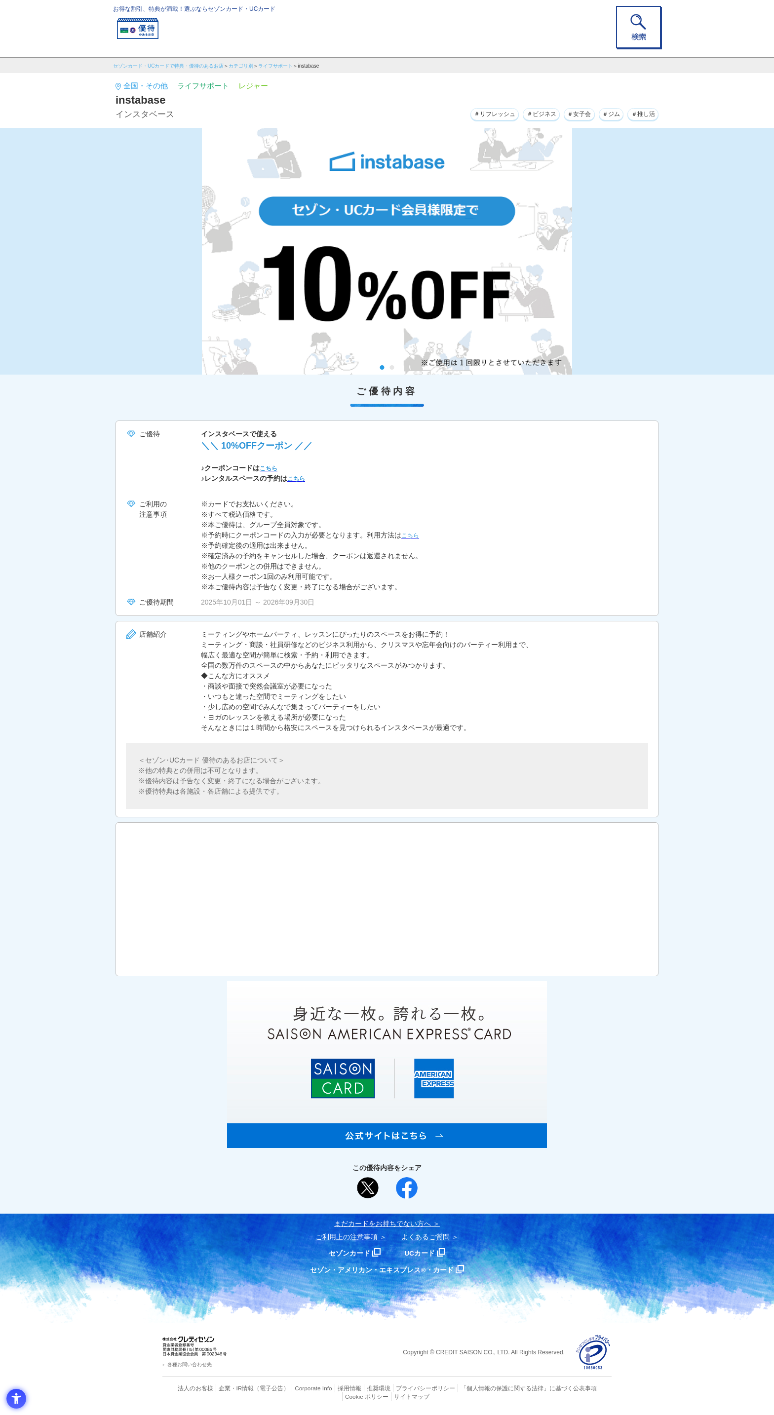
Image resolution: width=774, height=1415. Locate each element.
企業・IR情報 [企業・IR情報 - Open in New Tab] (224, 1388)
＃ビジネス (522, 113)
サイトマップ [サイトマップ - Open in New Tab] (387, 1396)
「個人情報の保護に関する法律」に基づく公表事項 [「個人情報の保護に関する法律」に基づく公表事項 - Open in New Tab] (495, 1388)
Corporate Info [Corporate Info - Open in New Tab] (296, 1388)
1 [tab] (382, 367)
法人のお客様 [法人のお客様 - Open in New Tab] (186, 1388)
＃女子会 (566, 113)
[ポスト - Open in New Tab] (368, 1188)
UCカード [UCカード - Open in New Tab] (422, 1253)
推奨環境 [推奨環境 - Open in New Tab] (357, 1388)
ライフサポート (275, 66)
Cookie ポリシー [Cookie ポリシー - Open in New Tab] (584, 1388)
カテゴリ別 (241, 66)
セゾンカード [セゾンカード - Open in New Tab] (347, 1253)
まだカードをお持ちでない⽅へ (382, 1223)
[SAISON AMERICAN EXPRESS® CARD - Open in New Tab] (387, 1143)
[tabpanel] (387, 251)
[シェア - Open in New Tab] (407, 1188)
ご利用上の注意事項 (346, 1237)
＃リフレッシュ (468, 113)
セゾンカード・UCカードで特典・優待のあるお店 (168, 66)
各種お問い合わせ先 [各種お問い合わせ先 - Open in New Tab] (189, 1364)
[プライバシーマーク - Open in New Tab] (593, 1352)
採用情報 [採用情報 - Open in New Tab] (330, 1388)
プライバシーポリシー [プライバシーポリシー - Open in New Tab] (401, 1388)
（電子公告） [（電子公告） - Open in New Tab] (257, 1388)
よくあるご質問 (425, 1237)
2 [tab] (392, 367)
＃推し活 (640, 113)
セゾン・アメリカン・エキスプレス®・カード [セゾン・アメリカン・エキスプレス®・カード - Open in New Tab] (382, 1269)
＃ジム (603, 113)
